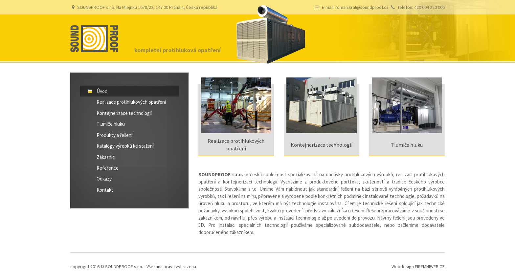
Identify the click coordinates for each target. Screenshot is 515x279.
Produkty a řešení (114, 135)
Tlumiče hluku (111, 124)
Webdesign (403, 266)
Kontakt (105, 190)
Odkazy (104, 179)
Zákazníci (106, 157)
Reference (108, 168)
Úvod (102, 91)
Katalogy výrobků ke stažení (125, 146)
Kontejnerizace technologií (124, 113)
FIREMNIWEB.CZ (430, 266)
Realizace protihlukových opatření (131, 102)
